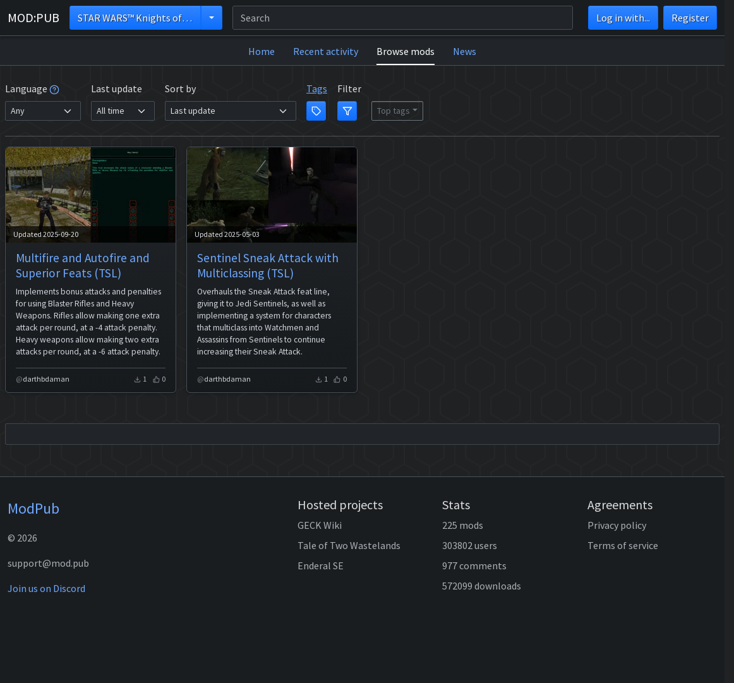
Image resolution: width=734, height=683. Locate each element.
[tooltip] (54, 88)
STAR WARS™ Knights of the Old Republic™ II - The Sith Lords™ (139, 17)
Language (32, 88)
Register (690, 17)
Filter (349, 88)
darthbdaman (46, 379)
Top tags (393, 110)
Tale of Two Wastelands (349, 545)
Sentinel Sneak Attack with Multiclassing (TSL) (268, 265)
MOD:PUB (33, 17)
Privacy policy (616, 525)
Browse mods (405, 51)
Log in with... (623, 17)
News (464, 51)
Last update (116, 88)
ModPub (33, 508)
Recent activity (325, 51)
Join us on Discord (46, 588)
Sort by (180, 88)
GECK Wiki (320, 525)
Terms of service (622, 545)
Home (261, 51)
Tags (316, 88)
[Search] (402, 18)
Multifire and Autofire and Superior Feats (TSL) (83, 265)
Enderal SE (321, 565)
